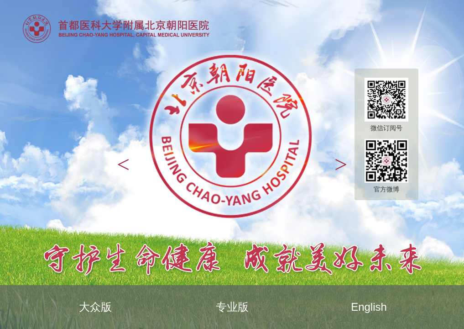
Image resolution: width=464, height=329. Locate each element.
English (369, 307)
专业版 (232, 307)
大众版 (95, 307)
